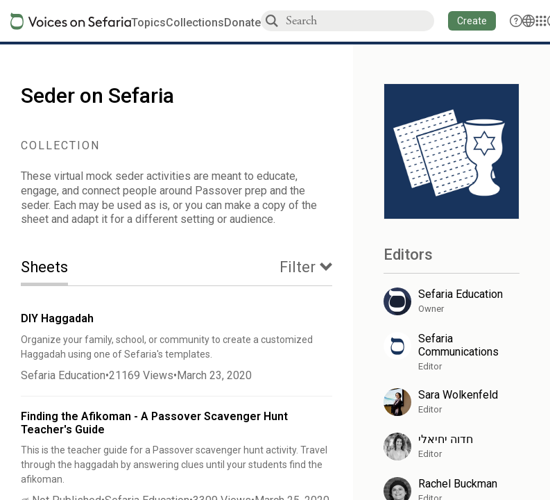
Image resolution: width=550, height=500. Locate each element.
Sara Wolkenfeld (458, 394)
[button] (472, 21)
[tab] (55, 268)
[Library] (541, 21)
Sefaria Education (63, 375)
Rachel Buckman (457, 483)
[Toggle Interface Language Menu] (528, 21)
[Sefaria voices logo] (70, 21)
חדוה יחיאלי (445, 439)
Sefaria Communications (458, 345)
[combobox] (359, 20)
